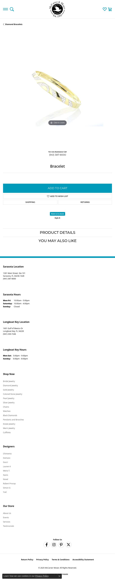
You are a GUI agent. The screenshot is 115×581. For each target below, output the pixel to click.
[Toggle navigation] (5, 9)
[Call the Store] (9, 278)
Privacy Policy (42, 559)
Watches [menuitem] (7, 411)
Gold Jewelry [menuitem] (8, 390)
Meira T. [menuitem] (6, 470)
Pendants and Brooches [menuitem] (13, 419)
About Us (7, 513)
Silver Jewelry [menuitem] (8, 402)
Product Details (57, 232)
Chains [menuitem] (6, 407)
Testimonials (8, 526)
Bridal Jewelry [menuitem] (9, 381)
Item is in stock (57, 214)
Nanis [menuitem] (5, 475)
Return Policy (27, 559)
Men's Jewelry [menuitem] (9, 428)
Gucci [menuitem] (5, 462)
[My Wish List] (105, 9)
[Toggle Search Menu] (12, 9)
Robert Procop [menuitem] (9, 483)
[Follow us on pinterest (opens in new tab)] (61, 545)
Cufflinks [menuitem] (7, 432)
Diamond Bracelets (13, 24)
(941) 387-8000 (57, 154)
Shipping (30, 202)
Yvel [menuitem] (5, 492)
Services (6, 521)
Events (6, 517)
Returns (85, 202)
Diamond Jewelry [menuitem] (10, 385)
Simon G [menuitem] (6, 488)
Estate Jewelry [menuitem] (9, 424)
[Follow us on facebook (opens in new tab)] (46, 545)
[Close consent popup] (59, 576)
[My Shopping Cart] (110, 9)
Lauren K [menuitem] (7, 466)
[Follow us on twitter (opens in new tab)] (68, 545)
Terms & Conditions (61, 559)
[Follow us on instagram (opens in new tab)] (54, 545)
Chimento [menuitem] (7, 453)
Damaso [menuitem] (6, 458)
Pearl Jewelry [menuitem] (8, 398)
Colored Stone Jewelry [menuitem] (12, 394)
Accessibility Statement (83, 559)
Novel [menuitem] (5, 479)
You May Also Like (58, 241)
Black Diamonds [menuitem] (10, 415)
